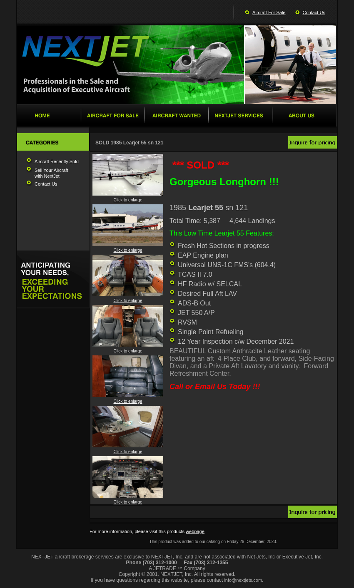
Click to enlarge (127, 198)
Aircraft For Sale (268, 12)
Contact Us (314, 12)
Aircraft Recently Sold (57, 161)
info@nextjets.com (243, 580)
